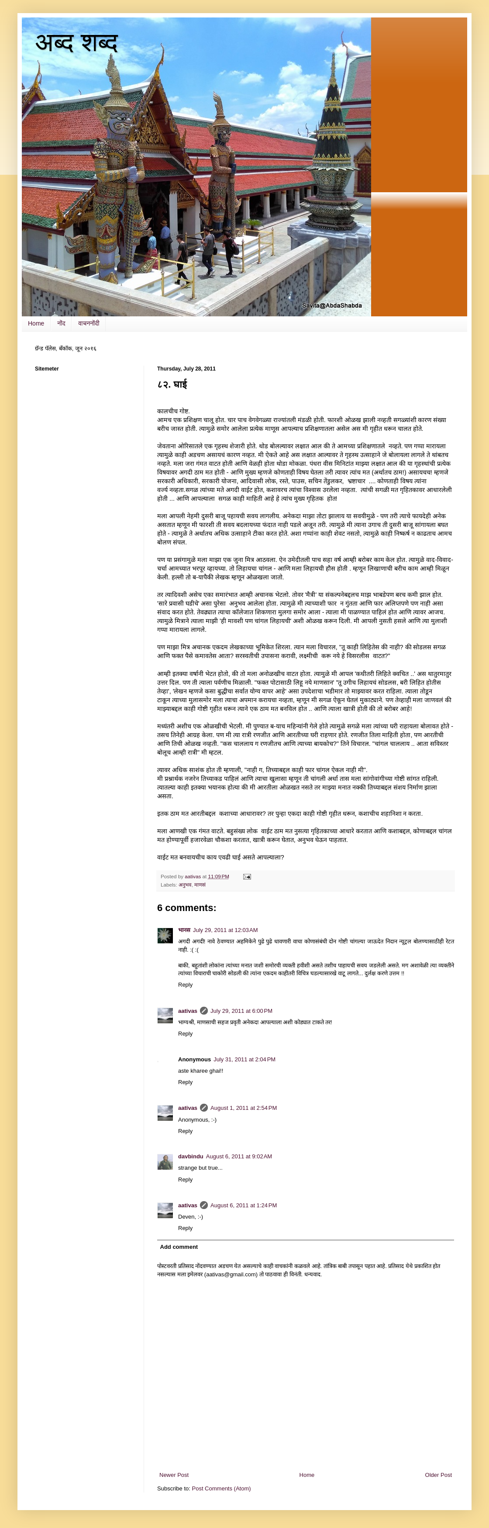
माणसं (200, 884)
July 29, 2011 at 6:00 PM (241, 1011)
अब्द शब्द (76, 42)
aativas (187, 1011)
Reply (185, 984)
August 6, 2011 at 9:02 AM (239, 1156)
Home (36, 323)
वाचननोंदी (88, 323)
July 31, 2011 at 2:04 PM (244, 1059)
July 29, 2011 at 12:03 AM (225, 930)
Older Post (438, 1475)
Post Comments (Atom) (221, 1488)
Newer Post (174, 1475)
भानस (184, 930)
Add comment (179, 1247)
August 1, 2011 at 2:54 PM (243, 1108)
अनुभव (185, 884)
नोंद (61, 323)
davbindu (190, 1156)
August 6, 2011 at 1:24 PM (243, 1205)
